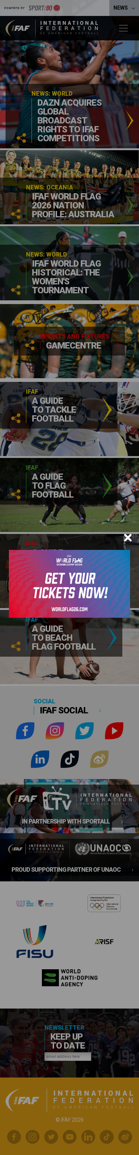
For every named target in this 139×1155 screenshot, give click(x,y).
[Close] (128, 537)
